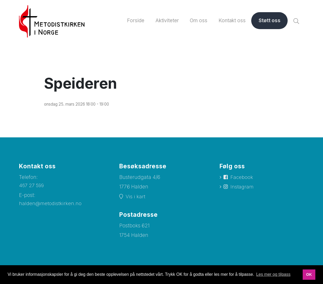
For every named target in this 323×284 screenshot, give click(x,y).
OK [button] (309, 274)
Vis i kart (135, 197)
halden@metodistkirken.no (51, 204)
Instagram (242, 188)
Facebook (242, 178)
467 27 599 (32, 186)
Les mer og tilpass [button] (273, 274)
